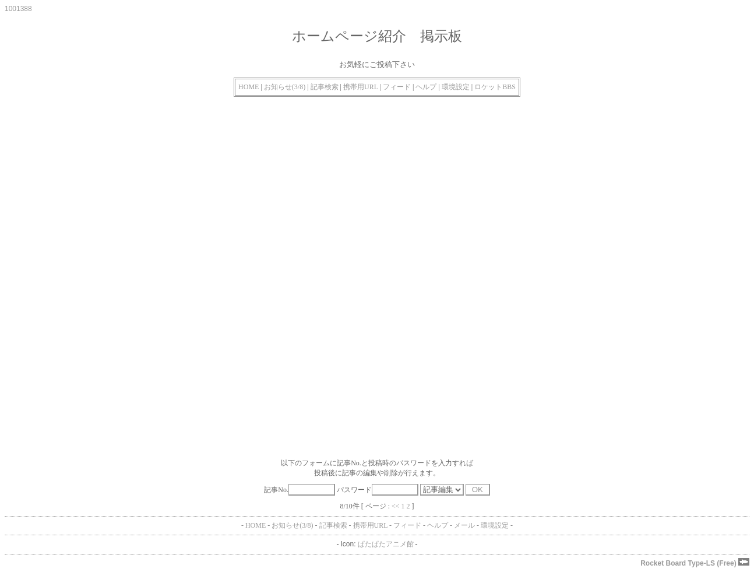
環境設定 (456, 87)
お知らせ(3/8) (284, 87)
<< (396, 506)
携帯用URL (360, 87)
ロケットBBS (495, 87)
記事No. (299, 490)
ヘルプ (425, 87)
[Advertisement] (354, 190)
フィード (397, 87)
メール (464, 525)
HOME (248, 87)
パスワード (377, 490)
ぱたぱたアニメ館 (386, 544)
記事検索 (325, 87)
